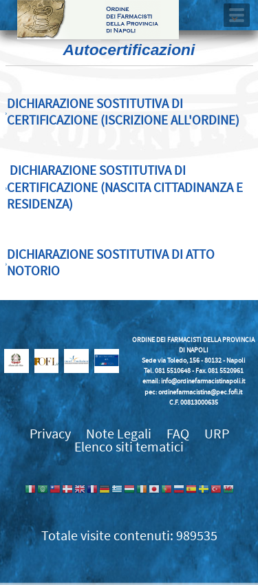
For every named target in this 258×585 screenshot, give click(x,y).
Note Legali (118, 434)
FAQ (177, 434)
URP (216, 434)
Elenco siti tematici (129, 447)
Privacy (50, 434)
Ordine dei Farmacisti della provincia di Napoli (98, 19)
